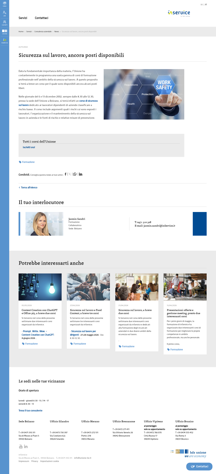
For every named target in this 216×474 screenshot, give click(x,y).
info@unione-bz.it (82, 458)
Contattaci (41, 18)
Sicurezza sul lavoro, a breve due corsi (135, 311)
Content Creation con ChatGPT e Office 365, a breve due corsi (40, 311)
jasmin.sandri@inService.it (159, 225)
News (56, 31)
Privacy (34, 461)
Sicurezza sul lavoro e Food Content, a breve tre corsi (86, 311)
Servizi (23, 18)
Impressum (24, 461)
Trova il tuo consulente (30, 410)
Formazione (27, 162)
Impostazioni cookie (49, 461)
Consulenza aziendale (43, 31)
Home (21, 31)
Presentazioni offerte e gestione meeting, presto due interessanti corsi (183, 313)
